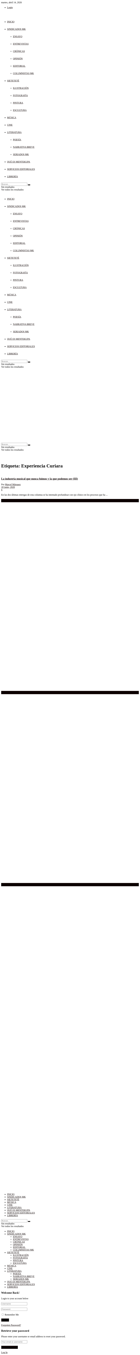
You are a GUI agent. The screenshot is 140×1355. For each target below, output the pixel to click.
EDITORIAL (19, 66)
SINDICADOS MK (16, 29)
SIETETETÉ (13, 80)
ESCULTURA (20, 110)
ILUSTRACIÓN (21, 88)
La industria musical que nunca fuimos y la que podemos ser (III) (39, 478)
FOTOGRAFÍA (20, 95)
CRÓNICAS (19, 51)
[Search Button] (29, 184)
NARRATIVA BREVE (23, 147)
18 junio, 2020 (8, 487)
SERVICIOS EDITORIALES (21, 169)
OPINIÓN (18, 58)
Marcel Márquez (13, 484)
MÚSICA (11, 117)
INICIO (10, 21)
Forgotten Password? (11, 1325)
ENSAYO (17, 36)
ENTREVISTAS (21, 44)
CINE (10, 125)
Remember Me (12, 1314)
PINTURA (18, 103)
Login (10, 7)
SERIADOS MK (21, 154)
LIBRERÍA (12, 176)
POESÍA (17, 139)
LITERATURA (14, 132)
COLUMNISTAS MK (23, 73)
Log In (4, 1352)
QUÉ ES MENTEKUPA (18, 162)
